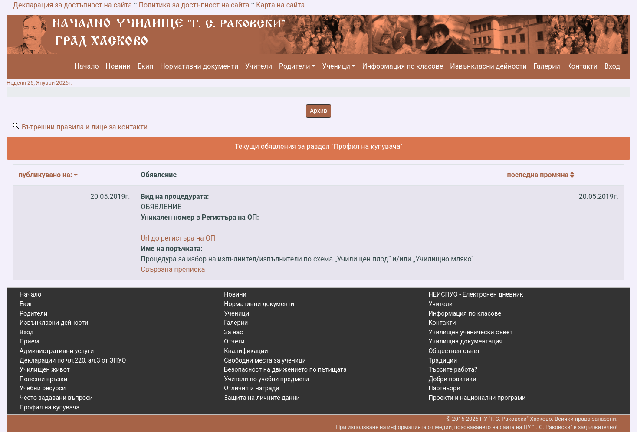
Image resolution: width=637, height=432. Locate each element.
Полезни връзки (43, 379)
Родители (294, 66)
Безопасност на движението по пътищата (285, 369)
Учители (258, 66)
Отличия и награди (251, 388)
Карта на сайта (280, 5)
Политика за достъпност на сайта (194, 5)
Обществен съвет (454, 351)
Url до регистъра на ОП (178, 238)
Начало (87, 66)
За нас (233, 332)
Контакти (582, 66)
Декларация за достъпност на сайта (72, 5)
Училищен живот (45, 369)
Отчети (234, 341)
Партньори (444, 388)
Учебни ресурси (43, 388)
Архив (318, 110)
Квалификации (246, 351)
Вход (612, 66)
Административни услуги (57, 351)
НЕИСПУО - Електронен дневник (475, 294)
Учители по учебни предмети (266, 379)
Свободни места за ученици (265, 360)
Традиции (442, 360)
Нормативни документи (199, 66)
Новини (118, 66)
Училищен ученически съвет (470, 332)
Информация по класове (402, 66)
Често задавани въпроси (56, 398)
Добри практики (452, 379)
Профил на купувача (49, 407)
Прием (29, 341)
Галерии (547, 66)
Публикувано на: (48, 175)
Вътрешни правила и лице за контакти (85, 127)
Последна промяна (541, 175)
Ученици (336, 66)
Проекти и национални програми (476, 398)
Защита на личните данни (262, 398)
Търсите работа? (452, 369)
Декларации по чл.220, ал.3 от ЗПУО (73, 360)
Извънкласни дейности (488, 66)
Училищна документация (465, 341)
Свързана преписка (173, 269)
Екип (145, 66)
